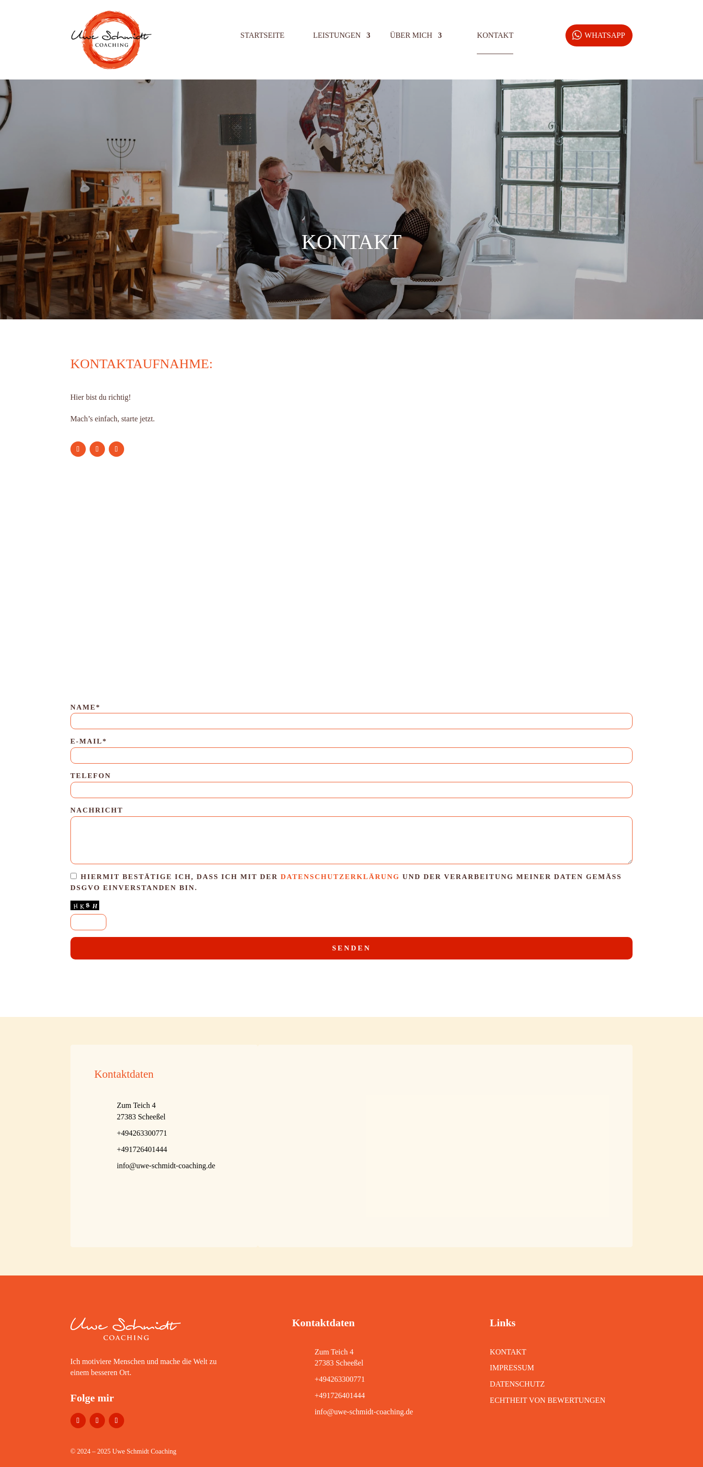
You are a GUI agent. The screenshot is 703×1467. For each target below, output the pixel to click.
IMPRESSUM (512, 1368)
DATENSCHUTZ (517, 1384)
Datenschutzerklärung (340, 876)
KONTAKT (508, 1352)
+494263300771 (339, 1379)
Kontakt (495, 35)
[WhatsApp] (599, 35)
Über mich (411, 35)
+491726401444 (339, 1395)
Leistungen (337, 35)
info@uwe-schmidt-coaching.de (166, 1166)
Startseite (263, 35)
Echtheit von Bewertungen (547, 1400)
